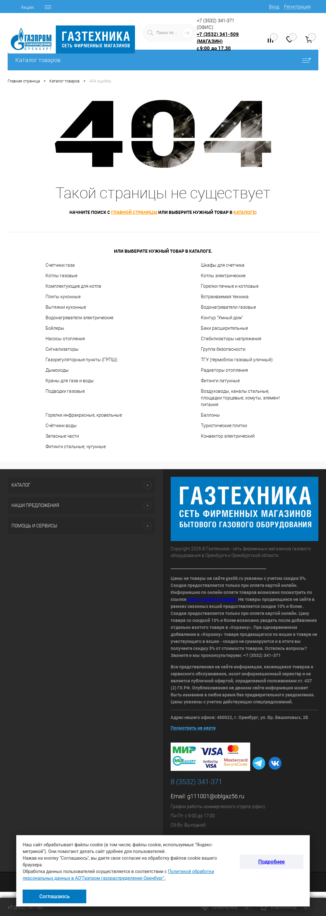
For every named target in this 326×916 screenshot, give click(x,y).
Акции (27, 7)
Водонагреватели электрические (79, 317)
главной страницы (134, 212)
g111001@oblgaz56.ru (215, 796)
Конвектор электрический (228, 436)
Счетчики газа (60, 265)
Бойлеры (55, 328)
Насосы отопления (65, 338)
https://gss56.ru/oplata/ (212, 599)
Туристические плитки (224, 425)
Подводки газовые (65, 391)
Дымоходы (57, 370)
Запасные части (62, 436)
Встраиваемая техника (225, 296)
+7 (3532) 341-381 (26, 907)
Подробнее (271, 862)
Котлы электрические (223, 275)
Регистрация (297, 6)
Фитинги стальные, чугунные (76, 446)
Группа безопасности (223, 349)
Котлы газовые (61, 275)
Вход (274, 6)
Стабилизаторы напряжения (231, 338)
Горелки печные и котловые (230, 286)
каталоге (244, 212)
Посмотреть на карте (193, 728)
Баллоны (210, 415)
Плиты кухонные (63, 296)
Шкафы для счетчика (222, 265)
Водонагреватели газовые (228, 307)
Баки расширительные (224, 328)
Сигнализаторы (62, 349)
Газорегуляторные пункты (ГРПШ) (81, 359)
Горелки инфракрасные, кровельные (84, 415)
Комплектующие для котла (73, 286)
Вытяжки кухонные (66, 307)
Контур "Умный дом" (222, 317)
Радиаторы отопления (224, 370)
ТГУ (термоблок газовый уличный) (237, 359)
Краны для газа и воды (70, 380)
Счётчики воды (61, 425)
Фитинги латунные (220, 380)
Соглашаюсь (54, 896)
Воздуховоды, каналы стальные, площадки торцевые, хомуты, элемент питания (240, 398)
